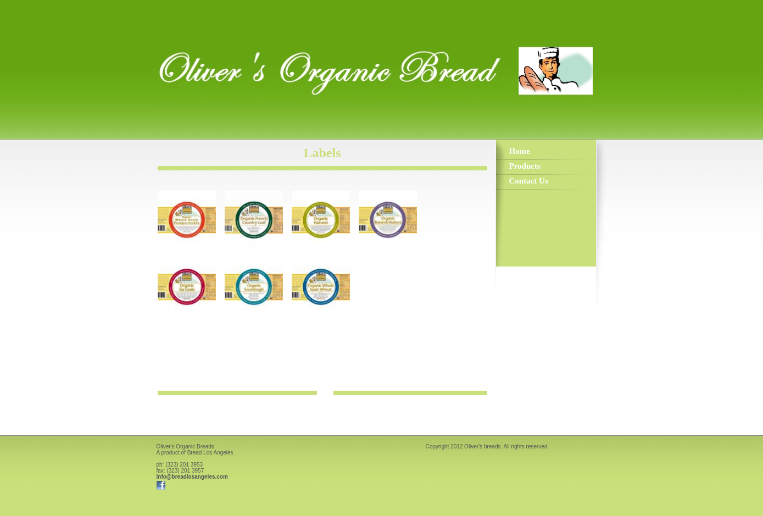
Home (519, 151)
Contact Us (528, 180)
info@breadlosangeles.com (192, 477)
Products (525, 166)
